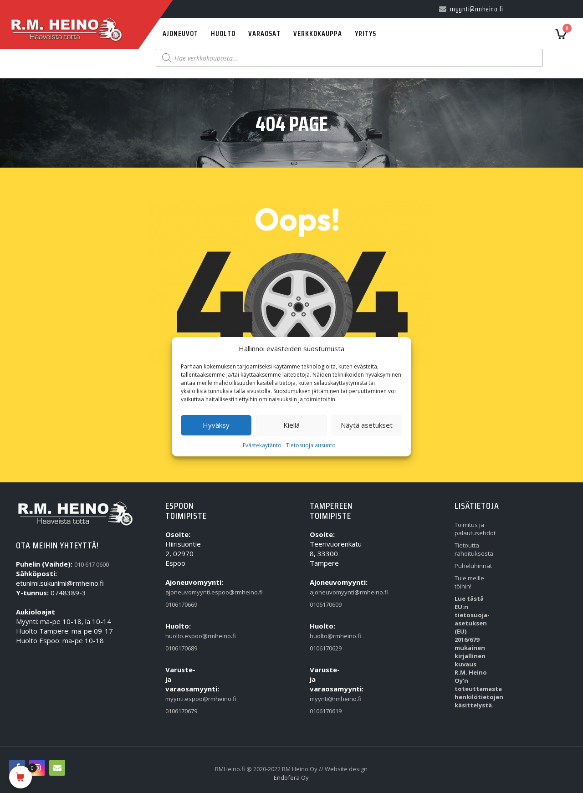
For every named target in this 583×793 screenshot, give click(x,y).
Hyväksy (216, 425)
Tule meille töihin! (469, 582)
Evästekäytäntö (262, 445)
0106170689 (181, 648)
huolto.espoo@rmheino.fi (183, 636)
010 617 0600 (91, 564)
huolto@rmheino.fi (327, 636)
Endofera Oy (291, 777)
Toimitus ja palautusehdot (472, 529)
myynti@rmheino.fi (327, 699)
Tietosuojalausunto (311, 445)
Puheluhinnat (472, 566)
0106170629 (326, 648)
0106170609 (326, 604)
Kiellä (291, 425)
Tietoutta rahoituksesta (472, 549)
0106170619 (326, 711)
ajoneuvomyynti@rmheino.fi (327, 592)
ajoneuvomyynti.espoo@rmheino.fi (183, 592)
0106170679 (181, 711)
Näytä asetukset (367, 425)
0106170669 (181, 604)
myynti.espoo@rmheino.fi (183, 699)
